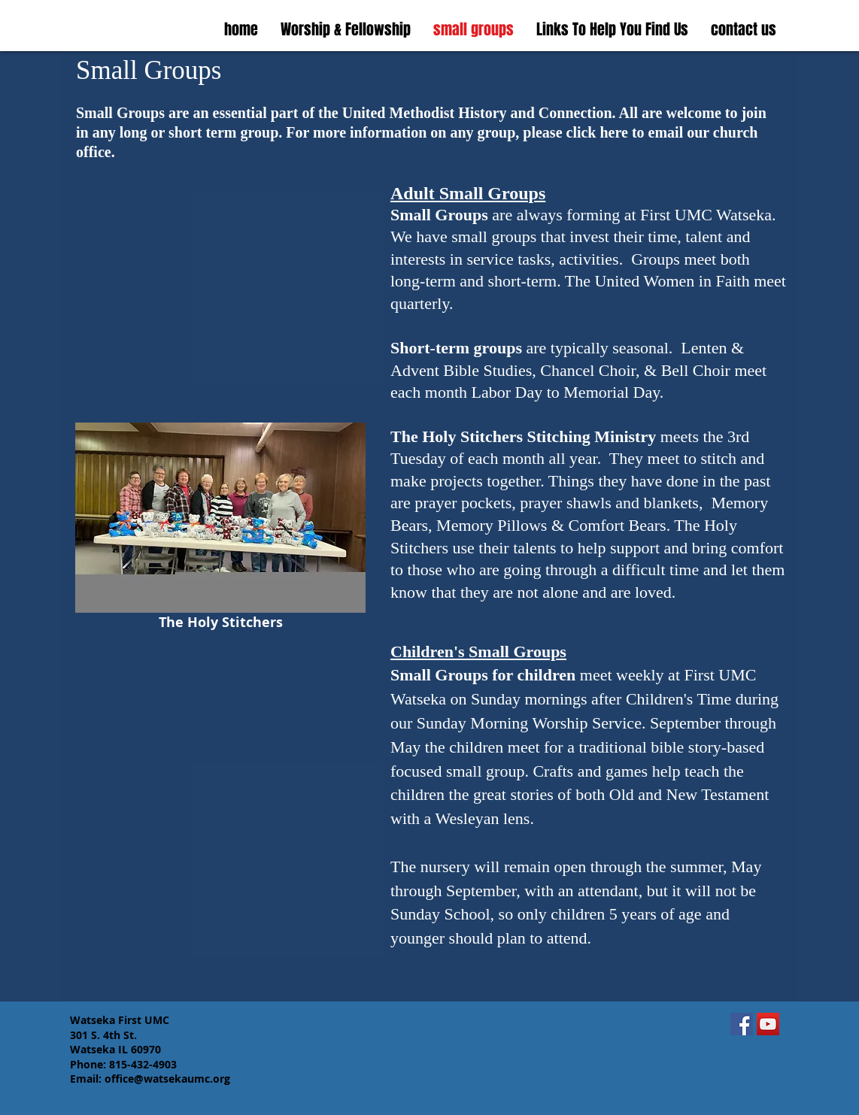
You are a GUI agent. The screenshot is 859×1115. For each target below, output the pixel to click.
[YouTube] (768, 1024)
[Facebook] (741, 1024)
